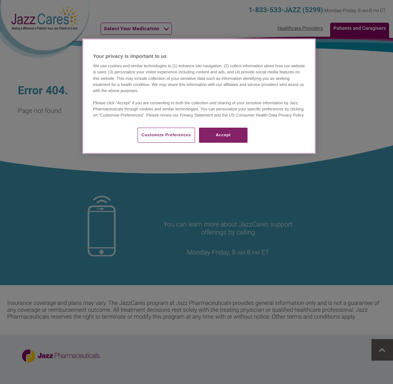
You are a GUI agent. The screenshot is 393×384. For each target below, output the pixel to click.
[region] (199, 96)
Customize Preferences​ (166, 135)
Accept (223, 135)
